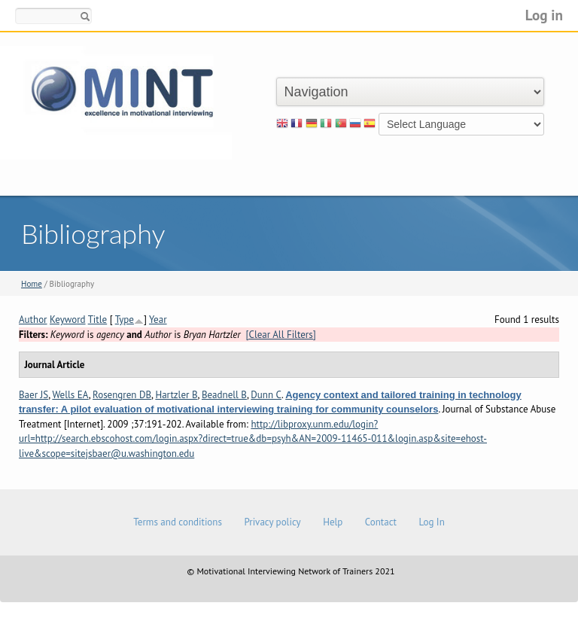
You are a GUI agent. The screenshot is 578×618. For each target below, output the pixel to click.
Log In (431, 522)
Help (332, 522)
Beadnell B (224, 394)
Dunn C (266, 394)
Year (158, 319)
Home (31, 284)
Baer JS (33, 394)
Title (98, 319)
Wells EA (70, 394)
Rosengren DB (122, 394)
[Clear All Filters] (281, 334)
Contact (381, 522)
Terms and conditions (177, 522)
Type (124, 319)
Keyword (68, 319)
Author (33, 319)
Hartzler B (176, 394)
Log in (544, 14)
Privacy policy (272, 522)
